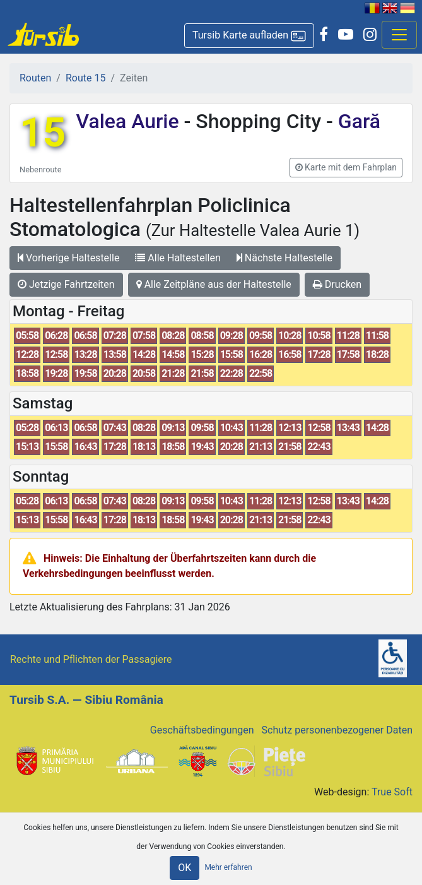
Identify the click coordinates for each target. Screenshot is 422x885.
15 (43, 133)
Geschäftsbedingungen (202, 730)
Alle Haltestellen (177, 258)
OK (184, 868)
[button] (249, 35)
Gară (356, 121)
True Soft (392, 792)
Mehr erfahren (228, 867)
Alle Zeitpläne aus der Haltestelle (213, 284)
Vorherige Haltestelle (68, 258)
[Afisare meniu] (399, 35)
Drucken (337, 284)
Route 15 (85, 78)
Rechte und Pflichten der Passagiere (91, 659)
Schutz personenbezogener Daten (337, 730)
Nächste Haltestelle (284, 258)
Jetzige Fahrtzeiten (66, 284)
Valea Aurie (130, 121)
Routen (35, 78)
